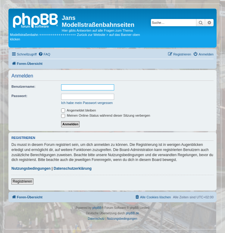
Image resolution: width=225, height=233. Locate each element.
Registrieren (22, 181)
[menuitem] (44, 54)
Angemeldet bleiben (78, 110)
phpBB (97, 207)
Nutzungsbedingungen (31, 168)
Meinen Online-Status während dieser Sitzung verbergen (105, 115)
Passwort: (19, 96)
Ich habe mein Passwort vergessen (87, 103)
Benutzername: (23, 86)
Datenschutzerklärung (73, 168)
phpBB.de (132, 213)
